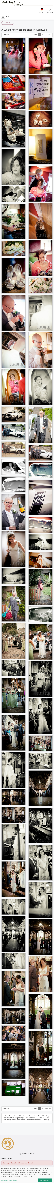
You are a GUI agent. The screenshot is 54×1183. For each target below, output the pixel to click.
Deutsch (42, 10)
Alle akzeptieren (45, 1180)
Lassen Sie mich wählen (9, 1180)
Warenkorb (49, 10)
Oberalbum (7, 23)
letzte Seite (48, 35)
